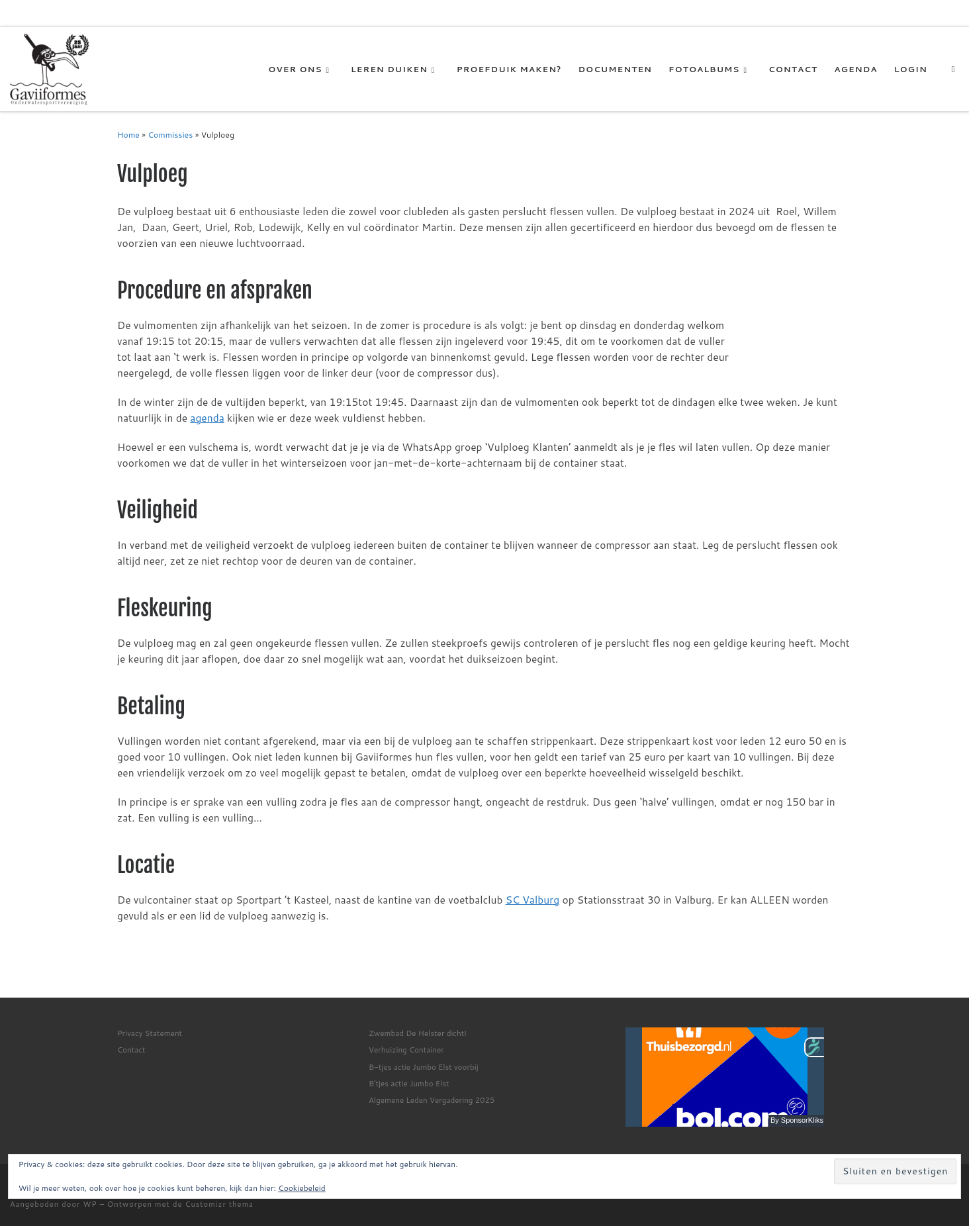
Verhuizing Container (406, 1049)
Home (128, 134)
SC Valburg (533, 899)
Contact (131, 1049)
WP (90, 1204)
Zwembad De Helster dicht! (418, 1033)
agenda (207, 417)
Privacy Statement (149, 1033)
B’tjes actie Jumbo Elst (409, 1083)
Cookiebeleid (302, 1188)
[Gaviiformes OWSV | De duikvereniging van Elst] (49, 68)
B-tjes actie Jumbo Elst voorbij (424, 1066)
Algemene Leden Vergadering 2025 (431, 1100)
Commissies (170, 134)
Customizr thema (219, 1204)
